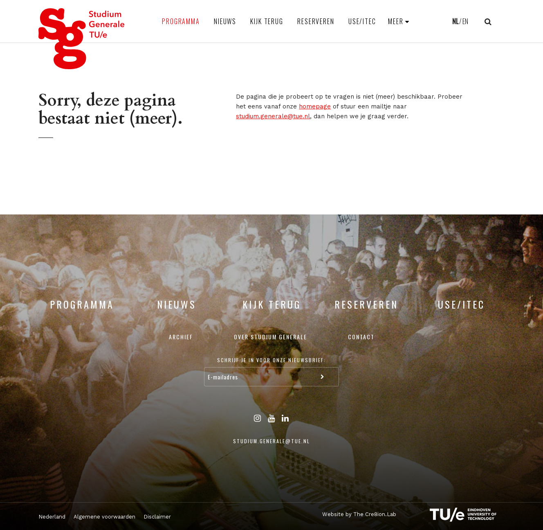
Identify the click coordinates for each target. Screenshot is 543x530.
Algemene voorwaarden (104, 517)
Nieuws (225, 21)
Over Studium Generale (270, 336)
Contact (361, 336)
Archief (181, 336)
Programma (181, 21)
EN (465, 21)
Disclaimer (157, 517)
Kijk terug (266, 21)
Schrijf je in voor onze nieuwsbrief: (271, 359)
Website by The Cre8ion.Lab (359, 514)
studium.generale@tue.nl (273, 116)
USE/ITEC (362, 21)
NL (455, 21)
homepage (315, 106)
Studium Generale (81, 38)
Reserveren (315, 21)
